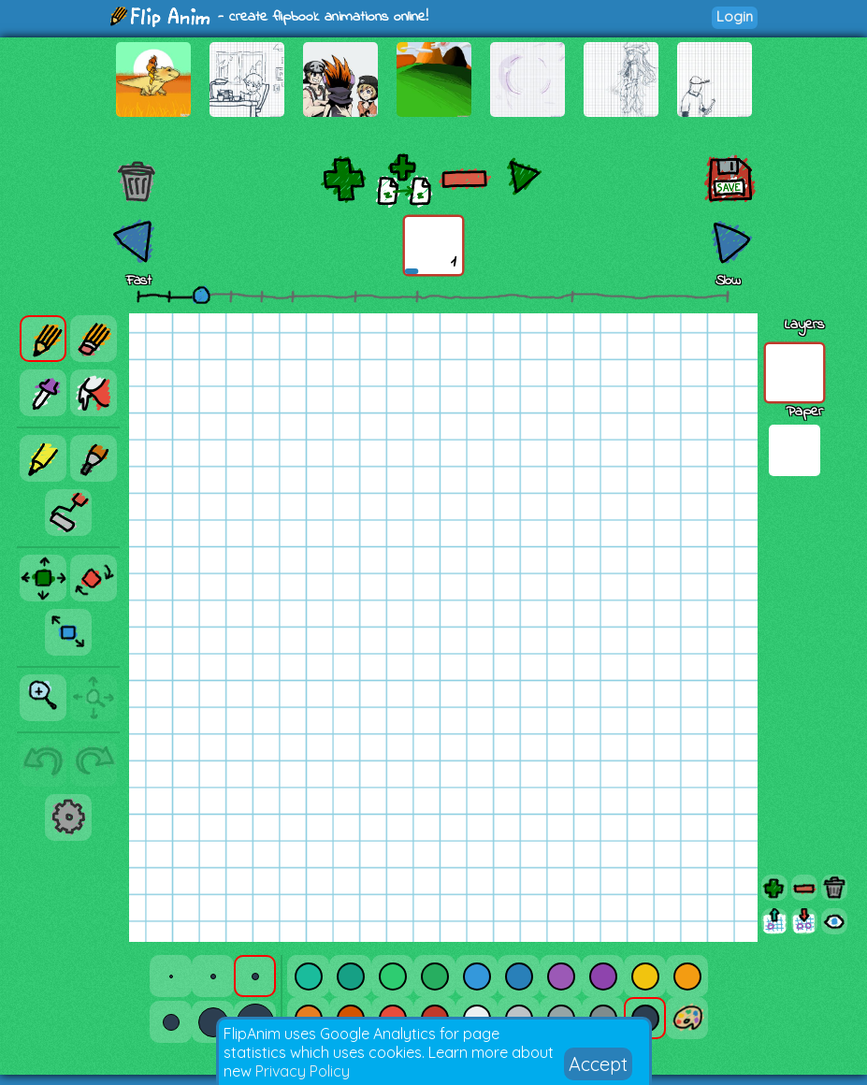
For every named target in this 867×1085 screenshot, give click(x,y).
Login (734, 16)
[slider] (201, 294)
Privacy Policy (302, 1071)
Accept (598, 1064)
